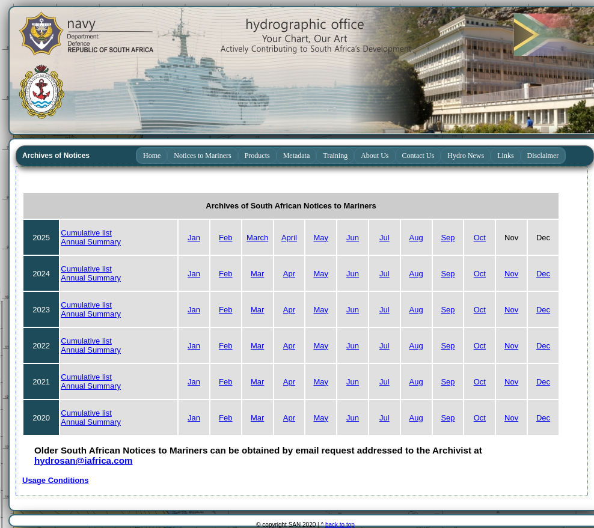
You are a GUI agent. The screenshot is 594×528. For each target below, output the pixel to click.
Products (257, 155)
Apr (289, 273)
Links (505, 155)
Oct (480, 237)
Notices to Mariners (202, 155)
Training (335, 155)
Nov (511, 273)
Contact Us (418, 155)
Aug (416, 237)
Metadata (296, 155)
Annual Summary (91, 241)
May (320, 237)
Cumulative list (86, 232)
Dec (543, 273)
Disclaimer (543, 155)
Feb (225, 237)
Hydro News (465, 155)
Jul (384, 237)
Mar (257, 273)
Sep (448, 237)
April (289, 237)
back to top (340, 524)
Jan (194, 237)
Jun (352, 237)
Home (152, 155)
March (257, 237)
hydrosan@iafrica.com (83, 460)
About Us (374, 155)
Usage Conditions (55, 480)
